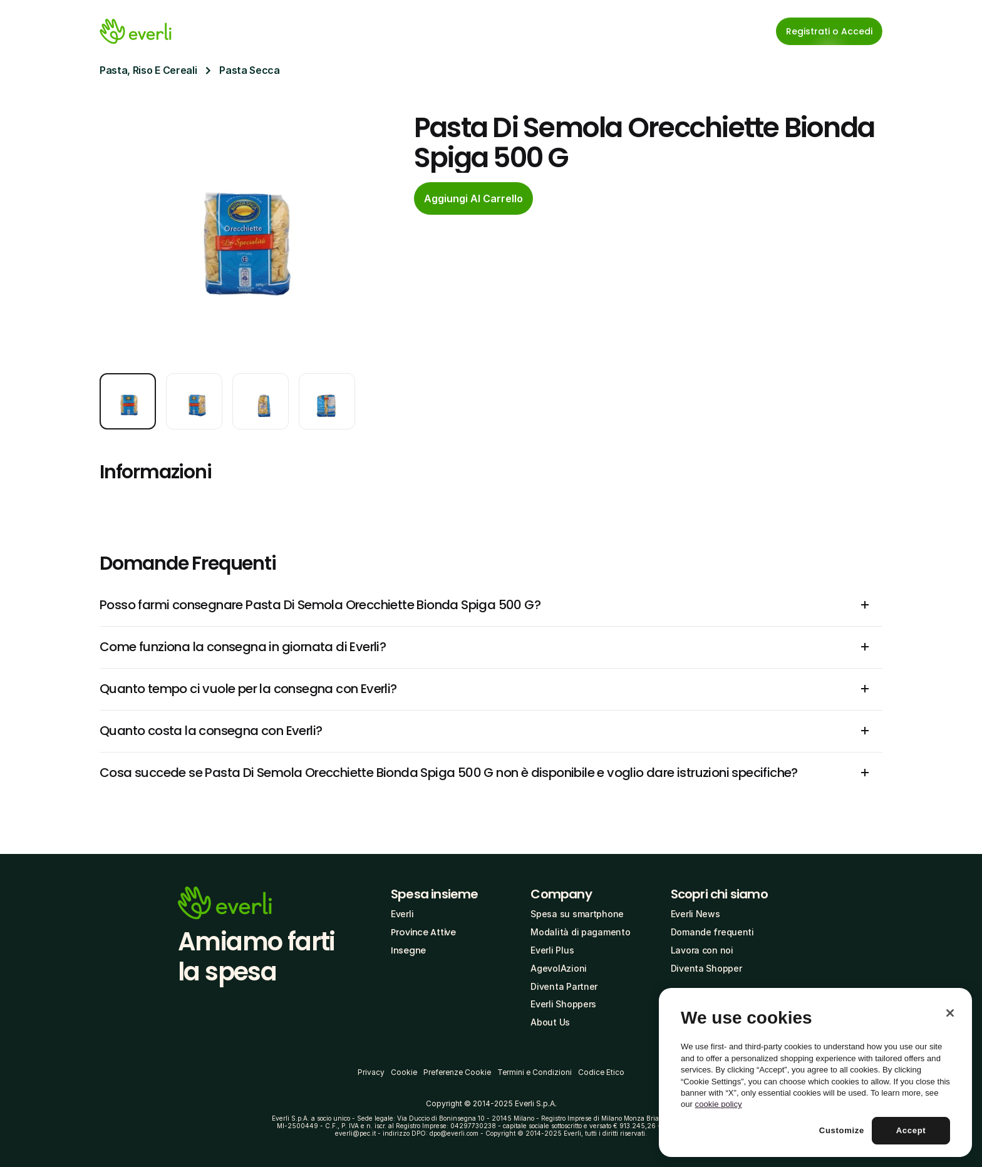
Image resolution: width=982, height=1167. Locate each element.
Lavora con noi (702, 950)
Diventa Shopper (706, 968)
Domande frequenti (712, 932)
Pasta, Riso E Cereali (148, 70)
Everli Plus (552, 950)
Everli (402, 913)
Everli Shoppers (563, 1004)
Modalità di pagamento (580, 932)
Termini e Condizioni (534, 1072)
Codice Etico (601, 1072)
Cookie (404, 1072)
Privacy (371, 1072)
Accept (911, 1130)
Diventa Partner (563, 986)
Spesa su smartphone (577, 913)
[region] (815, 1072)
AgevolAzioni (558, 968)
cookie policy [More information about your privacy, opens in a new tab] (718, 1104)
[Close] (950, 1013)
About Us (550, 1022)
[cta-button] (473, 198)
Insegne (408, 950)
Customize (841, 1130)
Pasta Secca (249, 70)
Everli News (695, 913)
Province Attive (423, 932)
